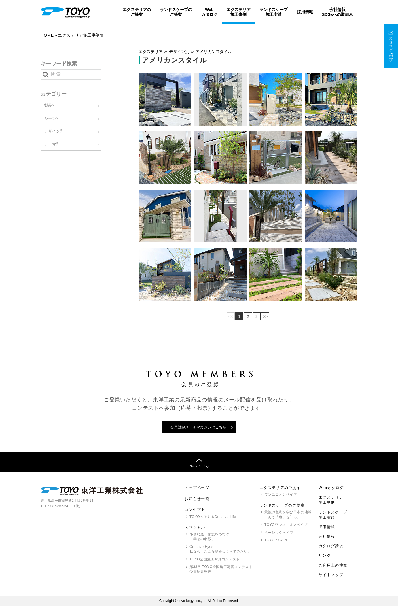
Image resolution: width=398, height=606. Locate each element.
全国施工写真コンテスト (214, 559)
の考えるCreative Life (212, 517)
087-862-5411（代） (66, 506)
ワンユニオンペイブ (280, 494)
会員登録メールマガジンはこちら (198, 427)
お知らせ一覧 (197, 498)
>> (265, 316)
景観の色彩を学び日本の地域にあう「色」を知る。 (288, 514)
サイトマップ (331, 575)
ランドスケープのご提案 (176, 11)
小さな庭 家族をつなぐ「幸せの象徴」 (209, 536)
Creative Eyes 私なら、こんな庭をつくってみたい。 (220, 549)
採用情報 (305, 12)
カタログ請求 (331, 546)
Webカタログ (209, 11)
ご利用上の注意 (333, 565)
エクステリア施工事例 (238, 11)
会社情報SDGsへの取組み (337, 11)
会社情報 (327, 536)
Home (47, 35)
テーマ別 (52, 144)
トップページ (197, 488)
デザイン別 (54, 131)
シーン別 (52, 118)
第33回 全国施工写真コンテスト (220, 569)
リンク (325, 555)
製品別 (50, 105)
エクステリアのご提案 (137, 11)
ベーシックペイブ (278, 533)
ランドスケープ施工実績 (273, 11)
